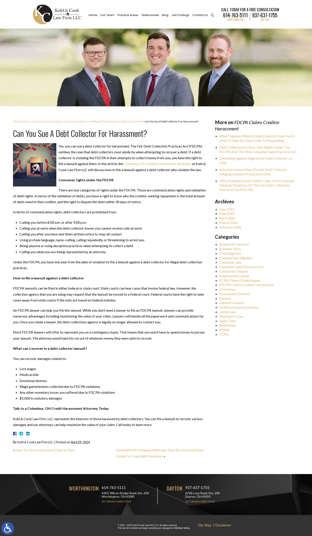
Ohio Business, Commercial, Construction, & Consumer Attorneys (51, 121)
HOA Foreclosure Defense (240, 307)
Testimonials (150, 15)
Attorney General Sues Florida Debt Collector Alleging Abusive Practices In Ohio (254, 171)
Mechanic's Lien (232, 316)
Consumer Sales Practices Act (243, 267)
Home (93, 15)
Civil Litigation (231, 253)
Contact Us (200, 15)
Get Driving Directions (116, 501)
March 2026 (230, 222)
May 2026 (228, 213)
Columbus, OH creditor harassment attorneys (157, 164)
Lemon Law (229, 312)
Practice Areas (127, 15)
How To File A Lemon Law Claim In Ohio (44, 450)
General (226, 298)
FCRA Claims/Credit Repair (241, 280)
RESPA (226, 330)
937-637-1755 (264, 14)
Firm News (229, 289)
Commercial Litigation (237, 258)
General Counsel (233, 303)
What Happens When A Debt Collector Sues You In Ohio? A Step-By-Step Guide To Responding (258, 138)
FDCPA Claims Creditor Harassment (121, 121)
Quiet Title (229, 321)
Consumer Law (231, 262)
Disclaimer (223, 525)
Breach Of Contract (235, 244)
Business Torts (231, 249)
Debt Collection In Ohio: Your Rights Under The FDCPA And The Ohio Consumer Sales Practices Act (259, 149)
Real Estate (229, 325)
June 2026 (228, 209)
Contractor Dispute (235, 271)
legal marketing (150, 528)
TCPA (225, 334)
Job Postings (180, 15)
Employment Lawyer (236, 276)
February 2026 (231, 227)
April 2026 (228, 218)
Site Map (204, 525)
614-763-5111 (235, 14)
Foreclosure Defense (236, 294)
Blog (165, 15)
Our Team (107, 15)
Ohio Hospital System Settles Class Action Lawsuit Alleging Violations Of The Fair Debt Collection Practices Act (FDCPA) (258, 185)
